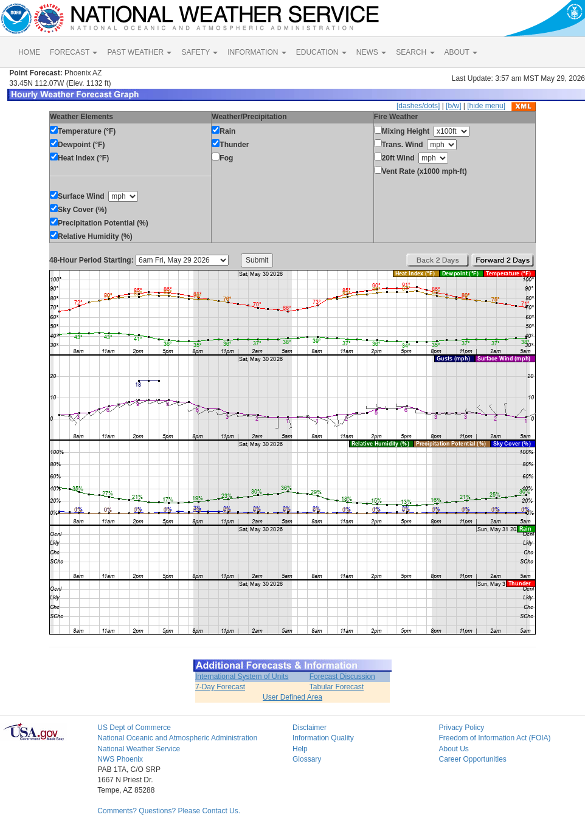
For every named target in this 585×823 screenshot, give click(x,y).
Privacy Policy (461, 727)
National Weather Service (138, 749)
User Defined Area (292, 697)
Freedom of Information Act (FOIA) (494, 738)
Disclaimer (309, 727)
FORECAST (73, 52)
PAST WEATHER (139, 52)
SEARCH (415, 52)
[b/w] (453, 106)
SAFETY (199, 52)
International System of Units (241, 676)
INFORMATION (256, 52)
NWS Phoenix (120, 759)
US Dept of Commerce (134, 727)
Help (300, 749)
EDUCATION (321, 52)
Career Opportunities (472, 759)
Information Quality (323, 738)
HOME (29, 52)
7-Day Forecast (220, 687)
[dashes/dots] (418, 106)
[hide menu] (486, 106)
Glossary (306, 759)
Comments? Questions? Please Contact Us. (168, 811)
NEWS (371, 52)
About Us (453, 749)
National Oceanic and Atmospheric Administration (177, 738)
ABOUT (461, 52)
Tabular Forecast (337, 687)
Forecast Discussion (342, 676)
